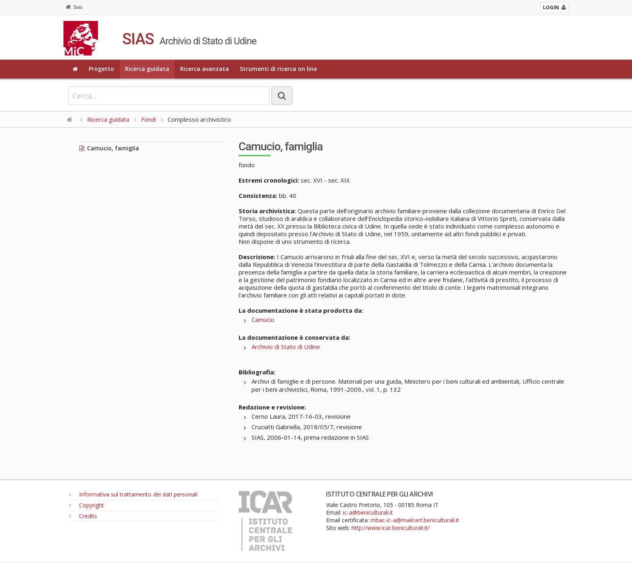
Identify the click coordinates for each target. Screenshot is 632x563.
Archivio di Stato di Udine (286, 347)
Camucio (263, 320)
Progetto (101, 69)
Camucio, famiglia (109, 148)
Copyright (86, 505)
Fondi (148, 119)
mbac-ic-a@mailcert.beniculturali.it (414, 520)
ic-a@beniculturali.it (368, 512)
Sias (74, 7)
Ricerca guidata (147, 69)
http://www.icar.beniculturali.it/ (390, 528)
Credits (83, 516)
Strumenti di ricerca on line (278, 69)
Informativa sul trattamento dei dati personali (133, 494)
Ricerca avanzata (204, 69)
